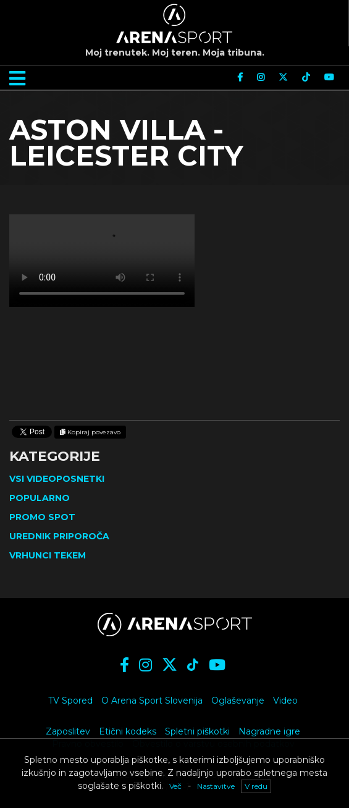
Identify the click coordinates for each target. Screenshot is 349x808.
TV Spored (70, 700)
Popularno (39, 497)
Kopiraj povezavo (90, 432)
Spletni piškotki (197, 731)
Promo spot (42, 517)
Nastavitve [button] (216, 786)
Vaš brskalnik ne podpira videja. (102, 260)
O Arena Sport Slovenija (152, 700)
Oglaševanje (237, 700)
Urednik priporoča (59, 536)
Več (175, 786)
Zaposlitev (68, 731)
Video (285, 700)
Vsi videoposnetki (56, 478)
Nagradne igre (269, 731)
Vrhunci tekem (47, 555)
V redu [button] (256, 786)
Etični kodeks (127, 731)
